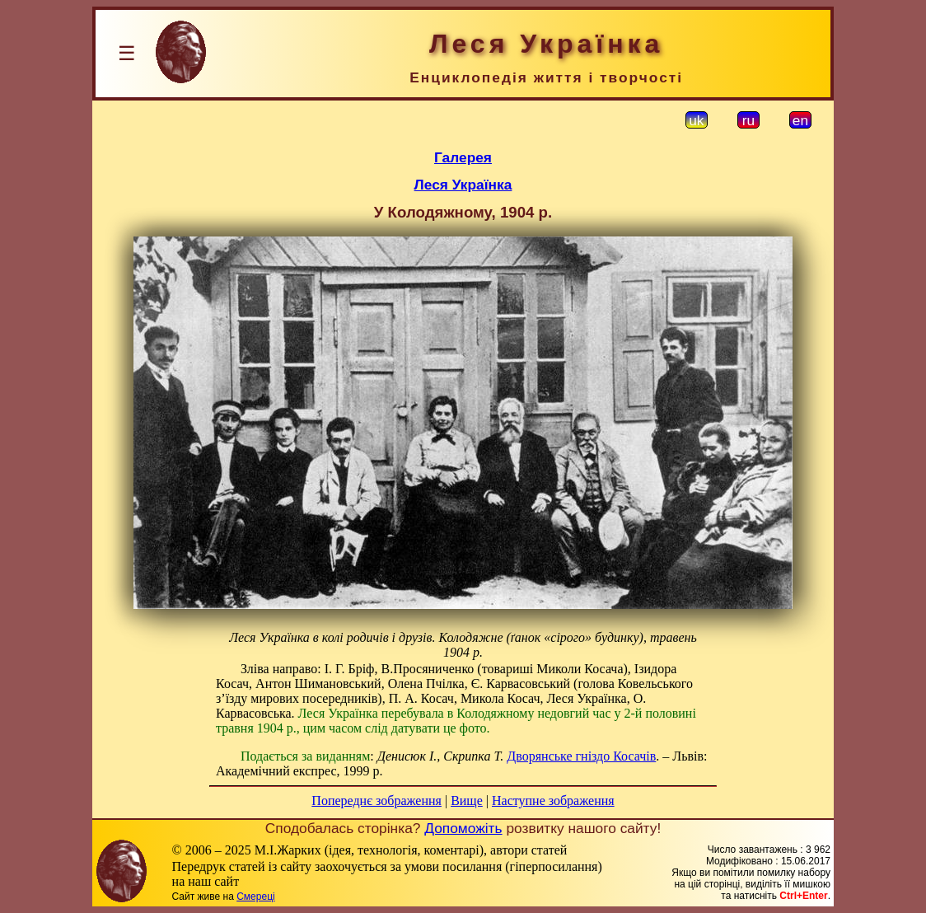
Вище (467, 801)
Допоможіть (463, 828)
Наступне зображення (553, 801)
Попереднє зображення (376, 801)
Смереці (255, 896)
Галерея (463, 157)
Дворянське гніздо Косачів (581, 756)
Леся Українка (463, 184)
